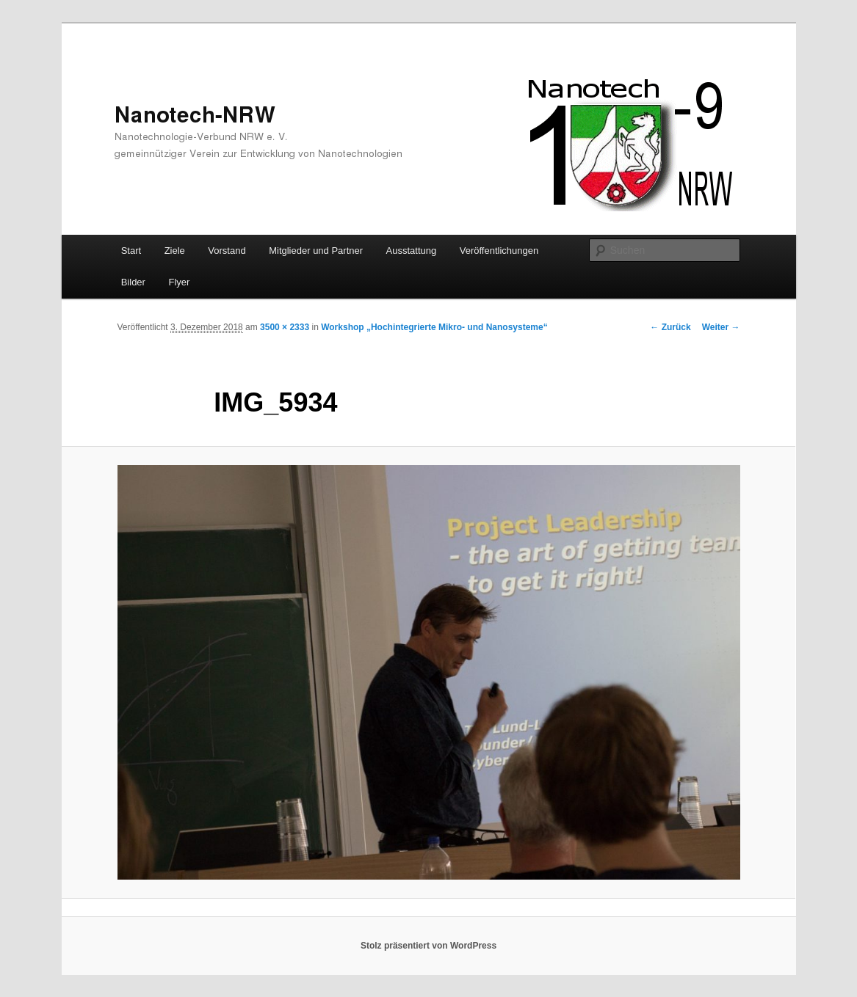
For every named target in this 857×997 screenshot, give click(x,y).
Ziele (174, 250)
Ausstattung (411, 250)
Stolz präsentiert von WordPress (428, 946)
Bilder (133, 282)
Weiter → (721, 327)
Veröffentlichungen (499, 250)
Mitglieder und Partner (316, 250)
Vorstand (226, 250)
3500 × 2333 (284, 327)
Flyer (178, 282)
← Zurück (670, 327)
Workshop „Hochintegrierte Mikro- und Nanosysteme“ (434, 327)
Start (131, 250)
